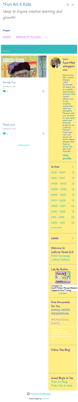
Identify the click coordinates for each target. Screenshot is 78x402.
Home (7, 37)
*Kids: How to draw (61, 386)
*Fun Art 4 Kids (17, 4)
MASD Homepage (60, 256)
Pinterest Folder (28, 37)
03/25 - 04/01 (58, 206)
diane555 (45, 399)
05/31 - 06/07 (58, 173)
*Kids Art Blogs (59, 382)
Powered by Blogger (39, 394)
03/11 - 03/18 (57, 217)
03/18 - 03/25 (58, 212)
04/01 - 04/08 (58, 200)
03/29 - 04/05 (58, 189)
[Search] (68, 5)
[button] (43, 91)
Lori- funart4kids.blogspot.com (69, 64)
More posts (23, 145)
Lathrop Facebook (60, 260)
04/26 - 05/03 (58, 184)
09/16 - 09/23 (58, 195)
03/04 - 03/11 (58, 223)
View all (7, 51)
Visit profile (67, 157)
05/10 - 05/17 (58, 178)
